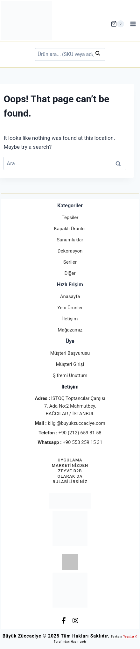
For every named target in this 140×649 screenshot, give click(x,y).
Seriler (70, 262)
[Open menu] (133, 24)
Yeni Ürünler (70, 307)
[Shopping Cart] (117, 23)
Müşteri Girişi (70, 364)
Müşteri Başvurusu (70, 353)
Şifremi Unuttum (70, 375)
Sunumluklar (70, 240)
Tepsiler (70, 217)
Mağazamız (70, 330)
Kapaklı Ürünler (70, 229)
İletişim (70, 319)
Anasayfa (70, 296)
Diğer (70, 273)
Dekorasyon (70, 251)
